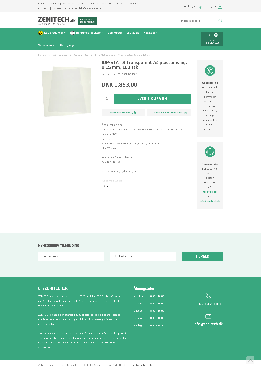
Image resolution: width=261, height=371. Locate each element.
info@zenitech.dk (210, 201)
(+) (103, 186)
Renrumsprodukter (88, 32)
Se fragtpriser (120, 112)
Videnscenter (47, 45)
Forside (42, 55)
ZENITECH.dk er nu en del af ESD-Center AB (78, 8)
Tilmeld (202, 256)
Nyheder (134, 4)
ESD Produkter (59, 55)
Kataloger (150, 32)
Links (120, 4)
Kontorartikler (81, 55)
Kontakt (42, 8)
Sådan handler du (101, 4)
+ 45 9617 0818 (208, 304)
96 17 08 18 (210, 192)
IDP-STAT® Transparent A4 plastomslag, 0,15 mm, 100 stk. (122, 55)
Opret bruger (188, 6)
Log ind (212, 6)
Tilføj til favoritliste (167, 112)
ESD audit (132, 32)
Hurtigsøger (68, 45)
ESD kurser (115, 32)
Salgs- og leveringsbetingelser (67, 4)
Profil (41, 4)
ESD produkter (53, 32)
